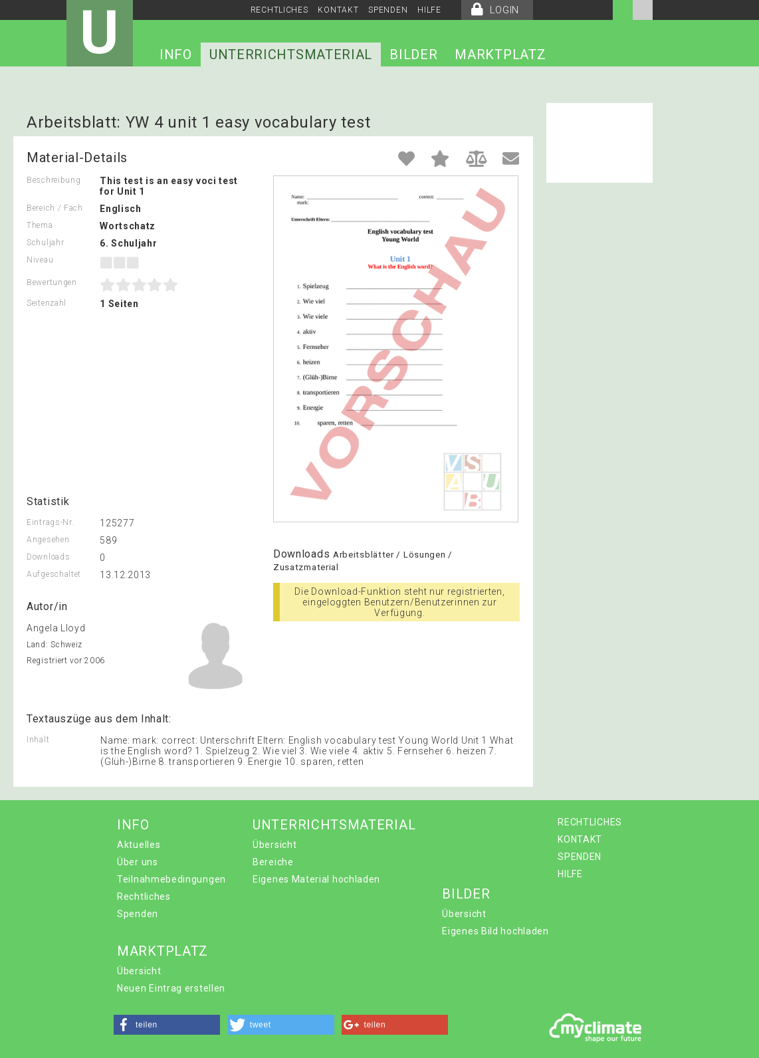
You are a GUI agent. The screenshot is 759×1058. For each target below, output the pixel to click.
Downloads (48, 557)
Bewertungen (52, 282)
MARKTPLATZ (500, 54)
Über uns (137, 862)
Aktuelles (138, 844)
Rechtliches (144, 896)
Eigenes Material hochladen (316, 879)
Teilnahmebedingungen (171, 879)
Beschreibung (53, 180)
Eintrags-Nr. (50, 522)
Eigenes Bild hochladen (495, 931)
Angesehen (48, 539)
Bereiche (273, 862)
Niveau (40, 259)
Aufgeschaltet (54, 574)
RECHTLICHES (279, 10)
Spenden (137, 913)
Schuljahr (45, 242)
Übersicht (274, 844)
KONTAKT (338, 10)
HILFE (429, 10)
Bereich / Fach (55, 208)
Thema (40, 225)
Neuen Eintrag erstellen (171, 988)
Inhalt (38, 739)
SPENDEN (387, 10)
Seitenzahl (46, 303)
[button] (167, 1025)
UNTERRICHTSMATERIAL (290, 54)
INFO (176, 54)
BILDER (413, 54)
